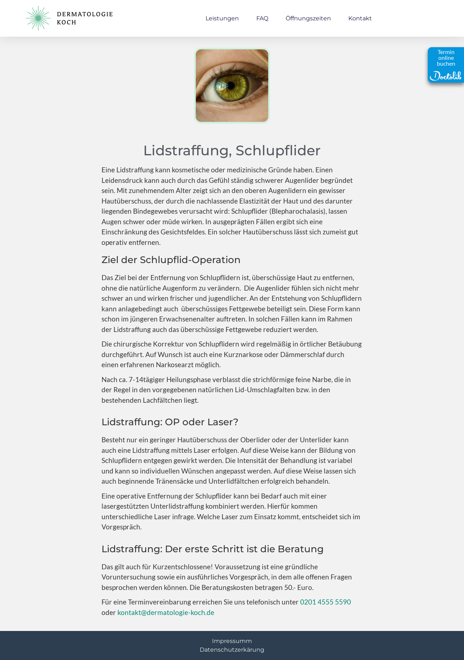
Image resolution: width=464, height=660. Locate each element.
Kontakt (360, 18)
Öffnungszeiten (308, 18)
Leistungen (222, 18)
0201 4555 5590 (325, 602)
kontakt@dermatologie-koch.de (165, 612)
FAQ (262, 18)
